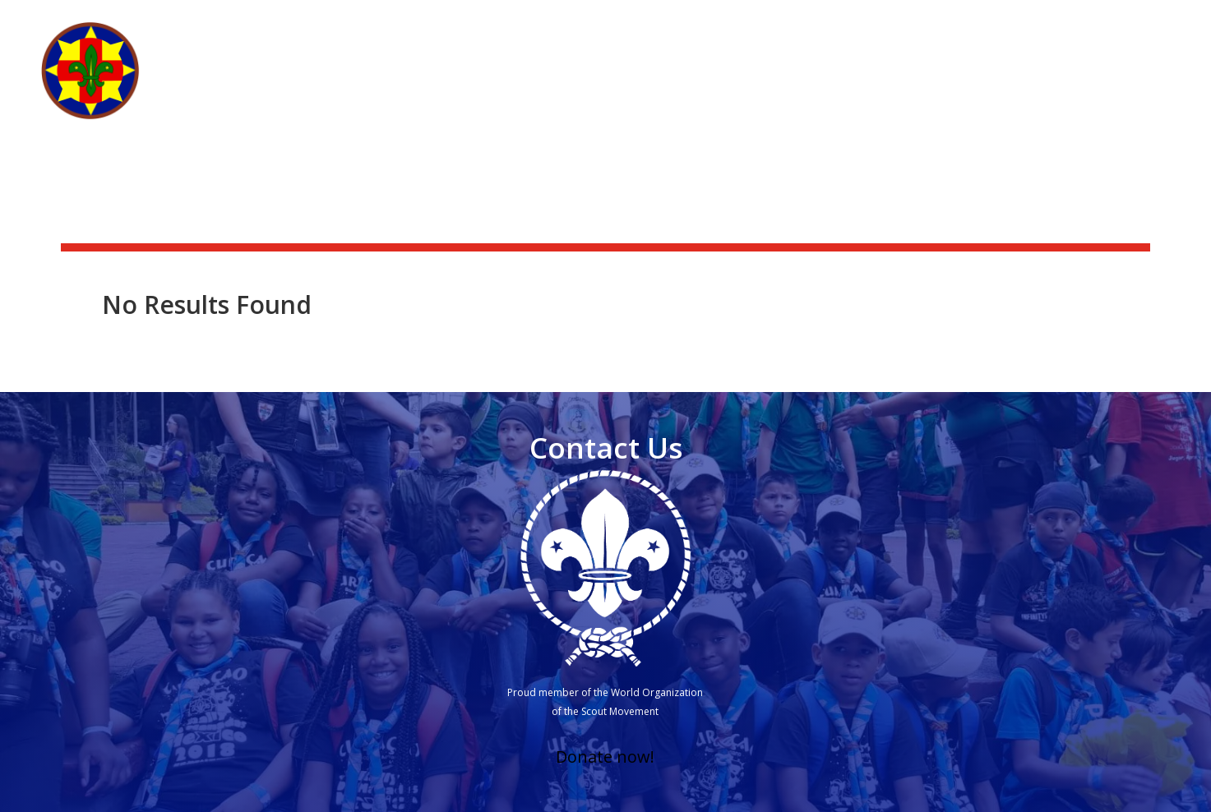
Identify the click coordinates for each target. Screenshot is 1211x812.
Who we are (698, 83)
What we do (809, 83)
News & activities (888, 21)
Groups (1008, 83)
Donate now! (605, 756)
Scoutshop (997, 21)
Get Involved (908, 83)
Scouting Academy (1110, 21)
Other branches (1101, 83)
